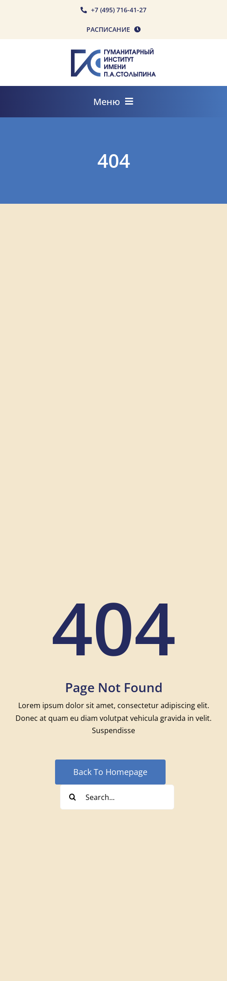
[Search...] (117, 797)
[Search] (72, 797)
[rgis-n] (113, 52)
